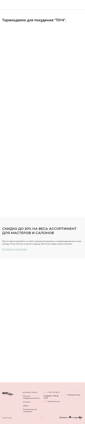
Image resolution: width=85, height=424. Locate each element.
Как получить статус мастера (14, 249)
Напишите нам (73, 395)
